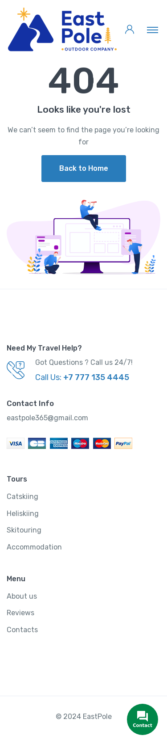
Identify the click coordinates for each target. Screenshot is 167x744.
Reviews (20, 613)
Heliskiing (23, 513)
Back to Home (83, 168)
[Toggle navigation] (152, 29)
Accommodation (34, 547)
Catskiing (22, 496)
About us (22, 596)
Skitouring (24, 530)
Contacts (22, 630)
